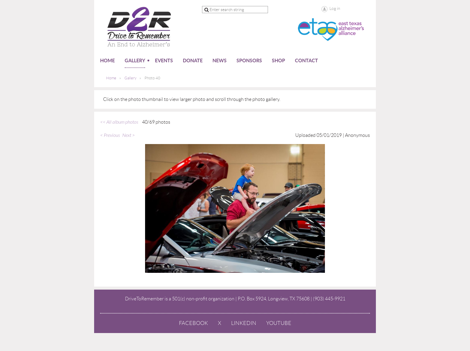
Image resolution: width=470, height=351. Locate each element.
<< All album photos (119, 122)
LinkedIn (243, 323)
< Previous (110, 135)
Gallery (130, 78)
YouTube (278, 323)
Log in (334, 8)
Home (111, 78)
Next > (128, 135)
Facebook (193, 323)
